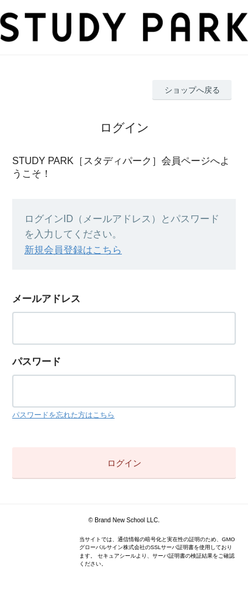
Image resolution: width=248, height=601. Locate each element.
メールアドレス (46, 298)
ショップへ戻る (192, 90)
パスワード (36, 361)
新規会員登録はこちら (73, 250)
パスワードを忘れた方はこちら (63, 415)
